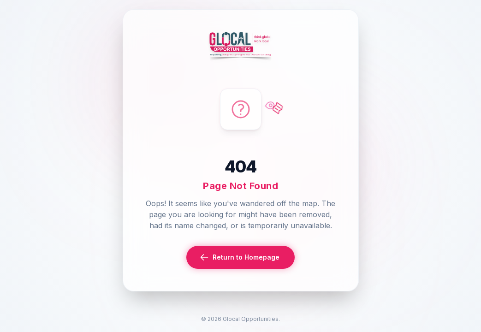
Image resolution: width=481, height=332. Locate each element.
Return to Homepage (239, 257)
